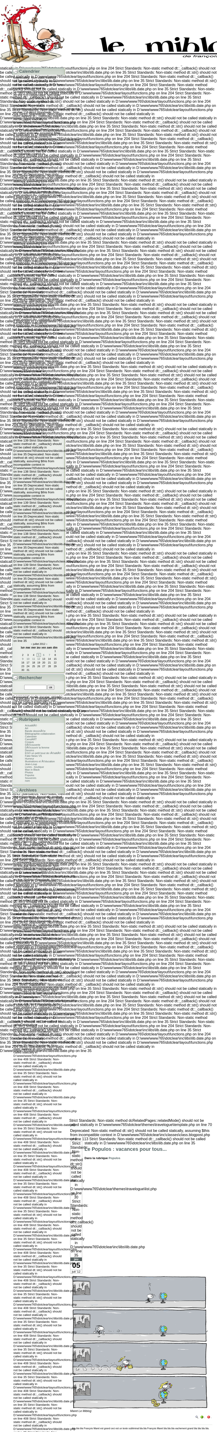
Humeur (29, 758)
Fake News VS (33, 755)
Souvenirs (30, 778)
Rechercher (30, 677)
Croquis (29, 742)
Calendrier (31, 736)
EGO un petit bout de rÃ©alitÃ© (43, 753)
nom (27, 780)
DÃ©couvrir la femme (37, 747)
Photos (29, 772)
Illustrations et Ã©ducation (40, 761)
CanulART (31, 739)
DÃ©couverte (32, 744)
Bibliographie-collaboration (40, 733)
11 (33, 659)
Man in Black (32, 769)
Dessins (29, 750)
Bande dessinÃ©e (35, 731)
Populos (114, 1158)
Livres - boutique (34, 767)
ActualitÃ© (31, 725)
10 (28, 659)
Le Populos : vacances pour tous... (125, 1149)
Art (26, 728)
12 (38, 659)
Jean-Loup (31, 764)
